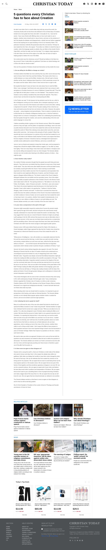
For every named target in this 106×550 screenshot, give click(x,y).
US (7, 540)
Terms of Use (45, 536)
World (8, 532)
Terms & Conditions (29, 532)
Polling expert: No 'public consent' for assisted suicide (81, 456)
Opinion (8, 530)
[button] (3, 4)
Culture (9, 536)
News (20, 9)
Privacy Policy (27, 534)
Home (15, 9)
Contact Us (26, 540)
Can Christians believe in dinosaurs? (42, 419)
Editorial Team (27, 528)
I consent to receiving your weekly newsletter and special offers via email (53, 530)
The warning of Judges (62, 454)
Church (9, 534)
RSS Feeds (25, 536)
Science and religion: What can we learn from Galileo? (62, 420)
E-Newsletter (27, 538)
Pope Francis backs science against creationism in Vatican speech (22, 421)
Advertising (26, 530)
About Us (25, 526)
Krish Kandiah (18, 24)
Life (7, 538)
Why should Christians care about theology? (82, 419)
